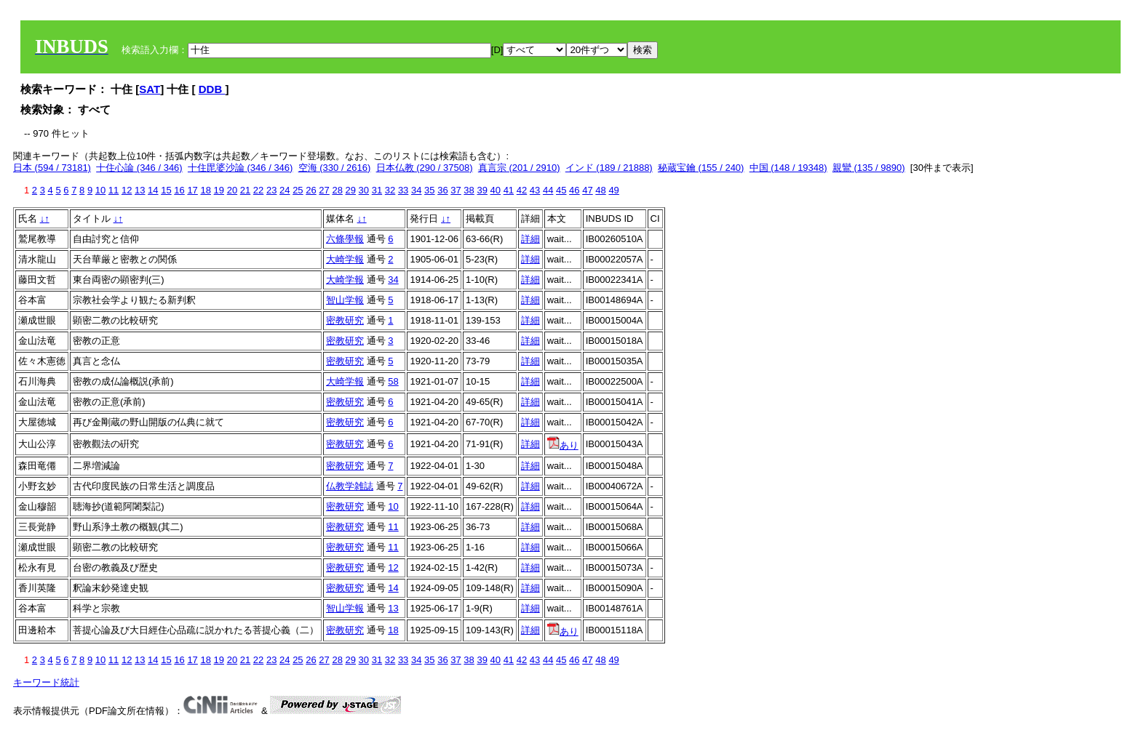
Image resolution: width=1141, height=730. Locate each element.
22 (258, 190)
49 (613, 190)
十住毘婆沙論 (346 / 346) (240, 167)
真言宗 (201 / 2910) (519, 167)
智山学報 (345, 299)
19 (219, 190)
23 (271, 190)
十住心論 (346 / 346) (139, 167)
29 (351, 190)
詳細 (530, 238)
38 (469, 190)
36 (442, 190)
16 (179, 190)
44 (548, 190)
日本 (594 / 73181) (52, 167)
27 (324, 190)
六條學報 (345, 238)
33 (403, 190)
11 (113, 190)
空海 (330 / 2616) (334, 167)
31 (377, 190)
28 (337, 190)
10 (100, 190)
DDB (212, 89)
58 (393, 381)
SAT (149, 89)
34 (416, 190)
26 (311, 190)
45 (561, 190)
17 (192, 190)
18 (205, 190)
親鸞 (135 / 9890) (868, 167)
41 (509, 190)
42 (522, 190)
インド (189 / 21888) (609, 167)
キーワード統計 (46, 682)
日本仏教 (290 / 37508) (424, 167)
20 (232, 190)
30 (364, 190)
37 (455, 190)
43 (535, 190)
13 (140, 190)
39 (482, 190)
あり (563, 445)
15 (166, 190)
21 (245, 190)
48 (600, 190)
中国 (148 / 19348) (788, 167)
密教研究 (345, 320)
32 (390, 190)
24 (284, 190)
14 (153, 190)
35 (429, 190)
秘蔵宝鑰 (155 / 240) (701, 167)
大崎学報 (345, 259)
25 (298, 190)
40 (495, 190)
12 (127, 190)
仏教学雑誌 (349, 486)
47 (587, 190)
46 (574, 190)
